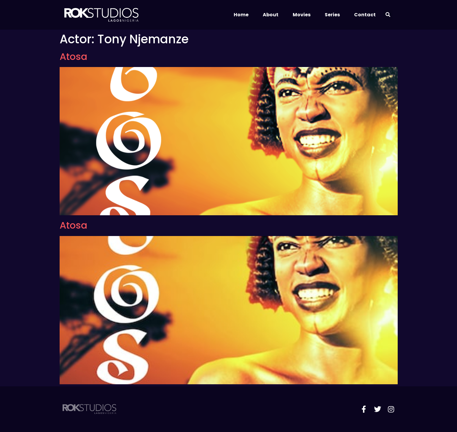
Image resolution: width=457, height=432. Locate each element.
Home (241, 14)
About (270, 14)
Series (332, 14)
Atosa (73, 56)
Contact (365, 14)
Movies (301, 14)
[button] (388, 15)
